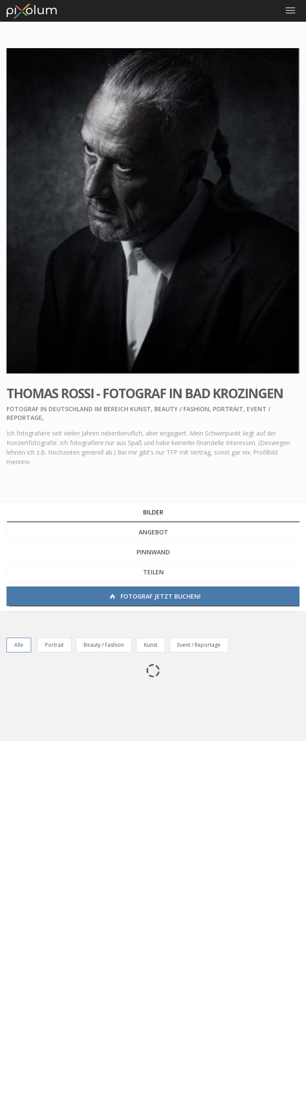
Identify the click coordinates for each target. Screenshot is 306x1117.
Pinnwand (153, 552)
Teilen (153, 572)
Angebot (153, 532)
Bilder (153, 512)
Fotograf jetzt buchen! (154, 596)
